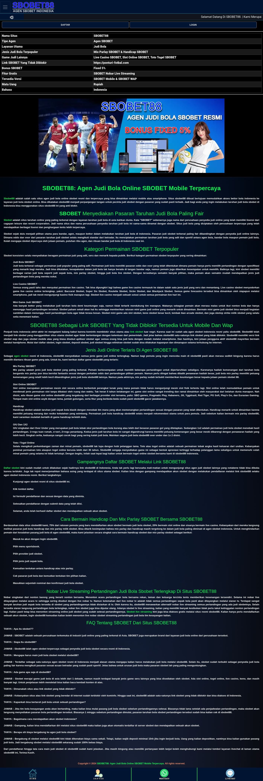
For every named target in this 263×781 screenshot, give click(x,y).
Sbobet (8, 220)
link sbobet (136, 331)
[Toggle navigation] (5, 7)
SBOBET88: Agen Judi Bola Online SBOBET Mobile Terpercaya (130, 763)
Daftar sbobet (12, 467)
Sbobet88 (9, 198)
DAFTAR (65, 25)
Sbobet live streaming (139, 611)
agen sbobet (21, 356)
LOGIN (193, 25)
